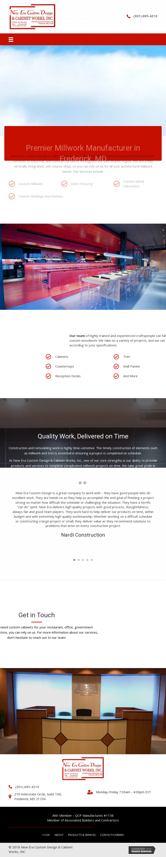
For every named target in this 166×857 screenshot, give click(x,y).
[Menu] (11, 39)
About (59, 835)
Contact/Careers (112, 835)
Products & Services (82, 835)
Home (46, 835)
